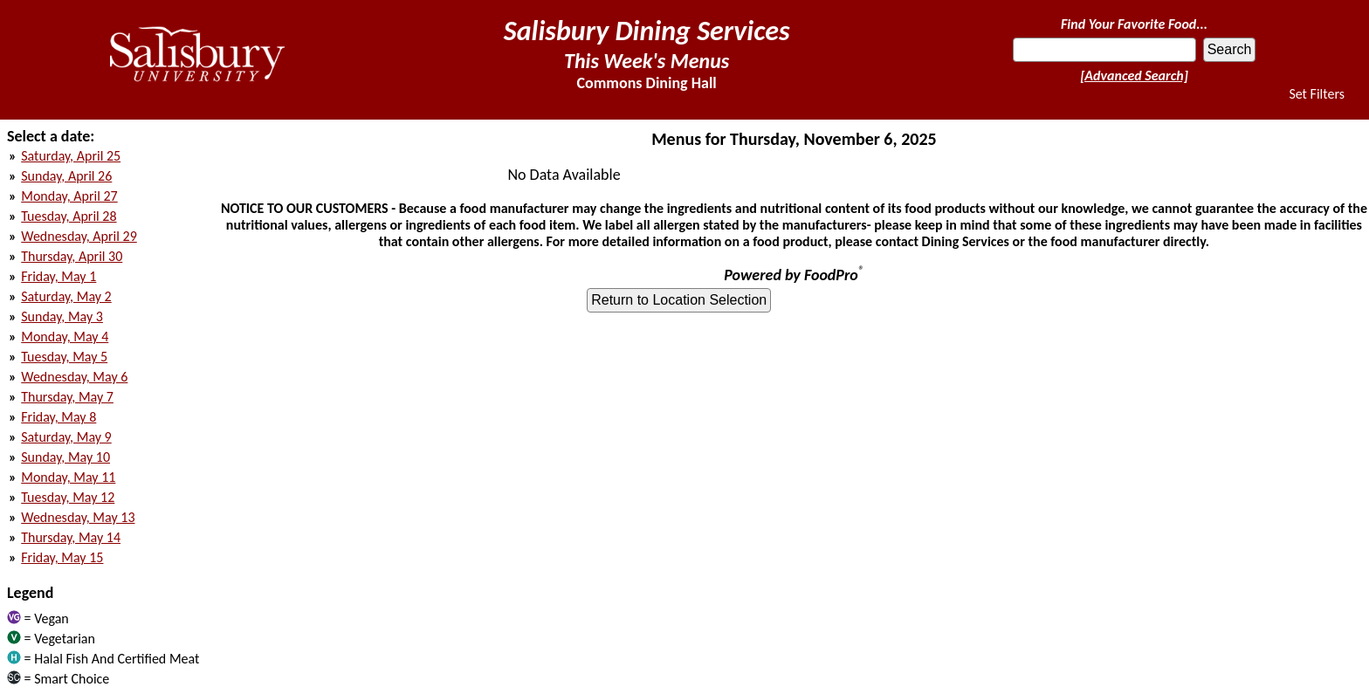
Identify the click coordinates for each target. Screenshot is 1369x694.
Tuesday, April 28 (68, 216)
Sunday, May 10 (65, 457)
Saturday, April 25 (70, 156)
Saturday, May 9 (66, 437)
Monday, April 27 (69, 196)
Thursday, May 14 (70, 537)
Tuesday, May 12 (67, 497)
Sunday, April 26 (66, 176)
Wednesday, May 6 (74, 376)
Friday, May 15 (62, 557)
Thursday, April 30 (71, 256)
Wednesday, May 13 (77, 517)
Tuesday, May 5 (64, 356)
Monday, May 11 (68, 477)
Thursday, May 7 (67, 396)
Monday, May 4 (64, 336)
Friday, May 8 (58, 417)
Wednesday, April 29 (79, 236)
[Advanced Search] (1134, 75)
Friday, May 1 (58, 276)
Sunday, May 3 (62, 316)
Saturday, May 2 (66, 296)
